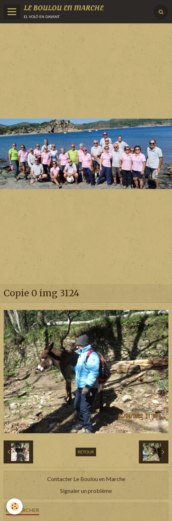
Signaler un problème (86, 490)
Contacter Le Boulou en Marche (86, 478)
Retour (86, 451)
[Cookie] (14, 506)
